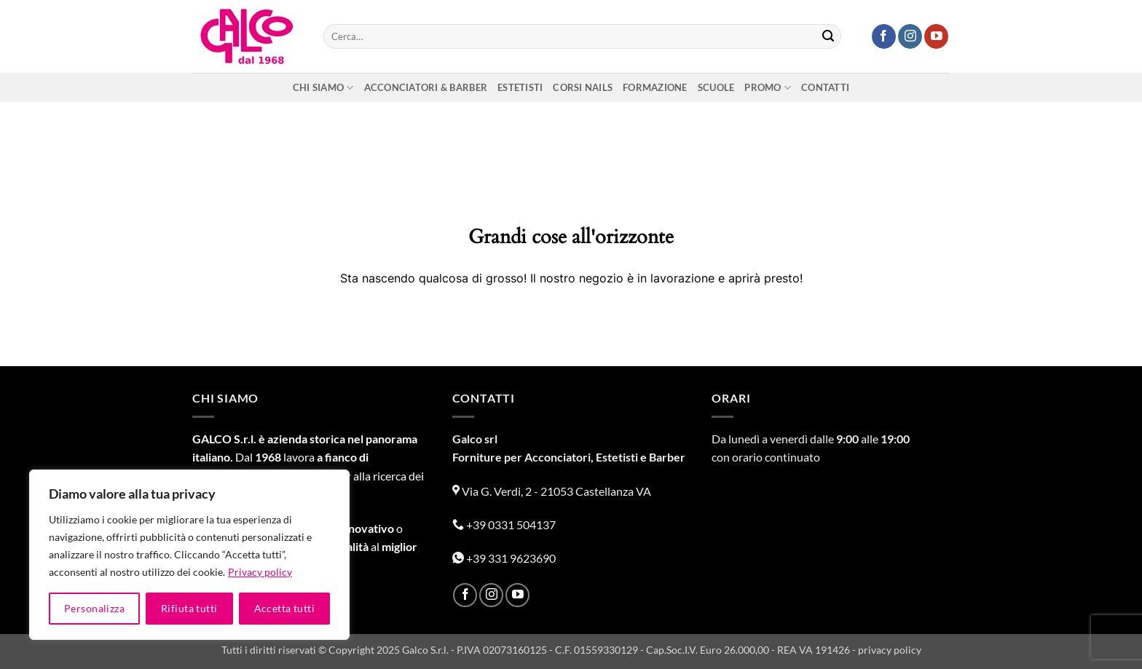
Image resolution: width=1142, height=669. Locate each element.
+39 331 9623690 (504, 558)
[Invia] (828, 36)
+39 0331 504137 (504, 524)
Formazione (655, 87)
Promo (767, 88)
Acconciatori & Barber (425, 87)
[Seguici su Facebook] (884, 36)
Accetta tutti (284, 608)
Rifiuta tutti (189, 608)
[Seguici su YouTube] (936, 36)
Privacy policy (260, 572)
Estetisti (520, 87)
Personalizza (94, 608)
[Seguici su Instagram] (910, 36)
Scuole (716, 87)
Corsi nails (583, 87)
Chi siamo (323, 88)
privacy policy (889, 650)
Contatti (825, 87)
